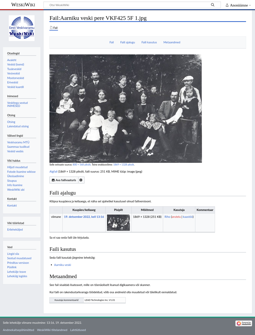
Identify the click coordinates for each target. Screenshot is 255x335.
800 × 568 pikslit (82, 164)
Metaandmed (171, 42)
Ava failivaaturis (64, 180)
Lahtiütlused (78, 330)
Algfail (53, 171)
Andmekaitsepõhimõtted (18, 330)
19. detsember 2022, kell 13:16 (84, 216)
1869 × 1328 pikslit (123, 164)
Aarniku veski (62, 264)
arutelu (176, 216)
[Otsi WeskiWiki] (132, 5)
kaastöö (188, 216)
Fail (111, 42)
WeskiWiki (23, 4)
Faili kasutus (149, 42)
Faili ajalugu (127, 42)
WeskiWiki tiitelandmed (52, 330)
